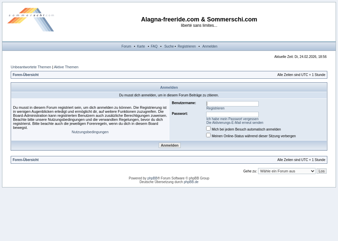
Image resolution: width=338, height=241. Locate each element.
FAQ (154, 46)
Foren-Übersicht (25, 75)
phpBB (152, 178)
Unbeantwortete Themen (31, 67)
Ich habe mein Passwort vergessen (232, 119)
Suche (169, 46)
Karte (141, 46)
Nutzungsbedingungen (90, 132)
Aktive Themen (66, 67)
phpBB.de (191, 182)
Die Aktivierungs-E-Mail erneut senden (234, 123)
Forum (126, 46)
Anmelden (210, 46)
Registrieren (187, 46)
